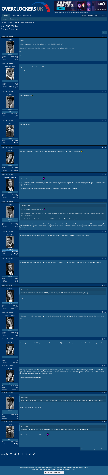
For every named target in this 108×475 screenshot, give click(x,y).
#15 (105, 421)
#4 (105, 120)
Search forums (14, 19)
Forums (6, 15)
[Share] (102, 36)
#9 (105, 258)
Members (26, 15)
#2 (105, 63)
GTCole (5, 29)
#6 (105, 174)
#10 (105, 285)
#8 (105, 231)
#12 (105, 339)
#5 (105, 147)
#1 (105, 36)
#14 (105, 392)
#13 (105, 366)
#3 (105, 91)
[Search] (101, 15)
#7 (105, 201)
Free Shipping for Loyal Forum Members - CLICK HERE (71, 12)
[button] (20, 15)
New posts (5, 19)
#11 (105, 312)
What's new (15, 15)
